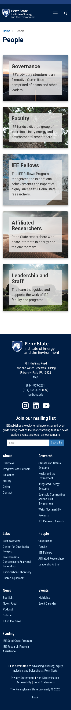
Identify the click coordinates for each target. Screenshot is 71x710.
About (7, 456)
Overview (8, 463)
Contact (7, 492)
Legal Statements (44, 682)
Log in (35, 697)
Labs (6, 533)
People (43, 533)
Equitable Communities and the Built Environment (51, 499)
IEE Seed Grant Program (17, 641)
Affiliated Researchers (51, 558)
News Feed (9, 603)
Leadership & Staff (49, 564)
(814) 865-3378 (32, 390)
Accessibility (23, 682)
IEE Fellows (45, 552)
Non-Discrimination (48, 678)
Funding (8, 633)
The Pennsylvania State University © (35, 689)
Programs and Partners (16, 469)
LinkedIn (36, 406)
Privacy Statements (22, 678)
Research (45, 456)
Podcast (8, 609)
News (7, 590)
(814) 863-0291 (35, 385)
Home (6, 31)
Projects (43, 515)
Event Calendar (47, 603)
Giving (6, 487)
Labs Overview (11, 541)
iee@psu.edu (35, 394)
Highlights (44, 597)
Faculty (42, 547)
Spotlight (8, 597)
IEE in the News (12, 621)
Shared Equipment (13, 578)
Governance (45, 541)
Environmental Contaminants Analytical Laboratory (17, 561)
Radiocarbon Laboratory (17, 572)
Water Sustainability (50, 509)
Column (7, 615)
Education (8, 475)
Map (35, 377)
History (7, 481)
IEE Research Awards (51, 521)
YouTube (46, 406)
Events (43, 590)
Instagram (25, 406)
